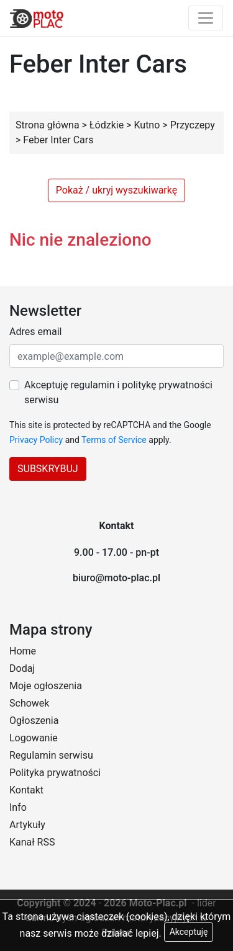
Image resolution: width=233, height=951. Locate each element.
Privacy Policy (36, 440)
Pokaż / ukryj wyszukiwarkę (116, 190)
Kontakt (26, 790)
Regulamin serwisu (51, 755)
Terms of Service (114, 440)
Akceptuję (189, 932)
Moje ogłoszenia (45, 686)
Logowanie (33, 738)
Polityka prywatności (55, 773)
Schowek (29, 703)
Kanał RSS (32, 842)
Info (18, 807)
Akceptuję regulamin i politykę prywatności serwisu (118, 392)
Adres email (35, 331)
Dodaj (22, 668)
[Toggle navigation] (205, 18)
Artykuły (27, 825)
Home (22, 651)
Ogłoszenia (33, 720)
